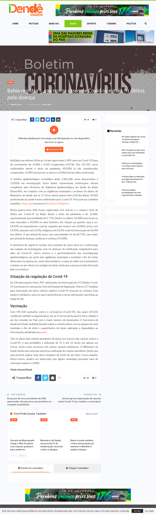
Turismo (111, 23)
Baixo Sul (54, 23)
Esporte (91, 23)
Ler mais (149, 511)
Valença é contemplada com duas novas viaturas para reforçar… (132, 166)
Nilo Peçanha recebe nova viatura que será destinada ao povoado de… (133, 152)
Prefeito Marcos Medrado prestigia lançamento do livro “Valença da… (133, 179)
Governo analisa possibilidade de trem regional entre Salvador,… (133, 192)
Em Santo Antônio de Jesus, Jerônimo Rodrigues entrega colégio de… (134, 139)
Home (15, 23)
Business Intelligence (57, 203)
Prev (14, 456)
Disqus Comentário (77, 468)
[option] (126, 167)
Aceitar (137, 511)
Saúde (73, 23)
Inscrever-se (55, 149)
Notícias (33, 23)
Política (131, 23)
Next (22, 456)
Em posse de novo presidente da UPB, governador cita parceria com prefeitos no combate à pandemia (29, 401)
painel (43, 332)
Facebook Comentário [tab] (30, 468)
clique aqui (27, 203)
